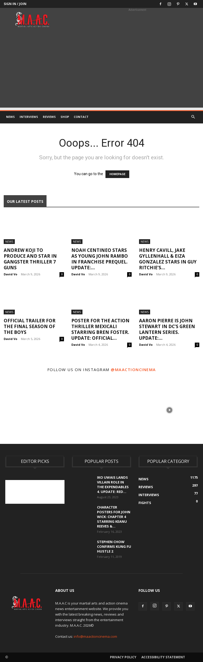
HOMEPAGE (117, 174)
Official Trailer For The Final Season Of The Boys (30, 326)
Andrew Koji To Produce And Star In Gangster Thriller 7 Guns (30, 259)
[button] (193, 116)
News (10, 117)
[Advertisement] (101, 71)
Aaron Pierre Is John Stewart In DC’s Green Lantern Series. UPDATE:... (167, 329)
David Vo (10, 274)
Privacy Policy (123, 657)
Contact (81, 117)
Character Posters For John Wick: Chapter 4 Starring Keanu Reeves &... (113, 517)
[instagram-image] (33, 409)
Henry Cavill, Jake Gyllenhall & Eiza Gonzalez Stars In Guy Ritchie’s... (168, 259)
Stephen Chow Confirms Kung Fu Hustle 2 (114, 546)
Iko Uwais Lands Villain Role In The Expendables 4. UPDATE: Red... (113, 484)
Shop (65, 117)
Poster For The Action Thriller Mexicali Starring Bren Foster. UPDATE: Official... (100, 329)
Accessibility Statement (163, 657)
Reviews (49, 117)
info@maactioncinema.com (95, 636)
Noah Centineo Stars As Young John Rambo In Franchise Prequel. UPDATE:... (99, 259)
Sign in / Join (15, 4)
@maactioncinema (133, 369)
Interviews (29, 117)
